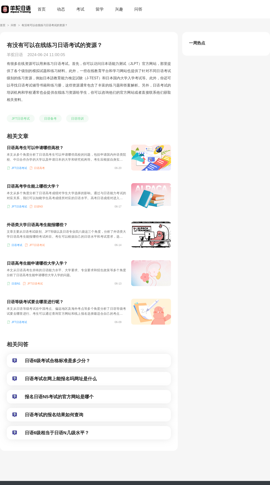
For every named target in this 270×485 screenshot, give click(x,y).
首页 (42, 9)
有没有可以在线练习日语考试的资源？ (45, 25)
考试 (80, 9)
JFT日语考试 (21, 118)
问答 (138, 9)
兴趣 (119, 9)
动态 (61, 9)
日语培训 (77, 118)
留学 (100, 9)
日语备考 (50, 118)
